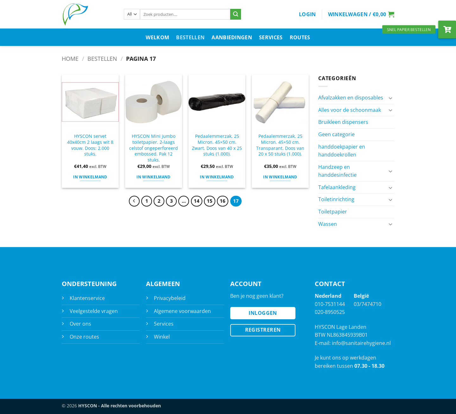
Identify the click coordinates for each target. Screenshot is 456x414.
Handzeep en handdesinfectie (337, 171)
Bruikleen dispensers (343, 121)
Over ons (80, 323)
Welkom (157, 37)
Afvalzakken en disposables (350, 97)
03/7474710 (367, 304)
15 (209, 201)
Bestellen (190, 37)
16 (222, 201)
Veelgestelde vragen (94, 311)
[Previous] (134, 201)
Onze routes (84, 336)
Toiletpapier (332, 211)
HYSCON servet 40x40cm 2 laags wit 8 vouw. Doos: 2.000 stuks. (90, 145)
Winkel (162, 336)
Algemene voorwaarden (182, 311)
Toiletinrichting (336, 199)
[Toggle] (390, 98)
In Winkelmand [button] (90, 177)
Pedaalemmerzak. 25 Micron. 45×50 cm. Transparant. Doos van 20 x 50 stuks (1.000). (280, 145)
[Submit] (235, 14)
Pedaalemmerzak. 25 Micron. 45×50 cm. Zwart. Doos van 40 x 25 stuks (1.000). (217, 145)
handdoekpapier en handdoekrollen (341, 150)
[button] (307, 14)
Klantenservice (87, 298)
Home (70, 58)
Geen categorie (336, 134)
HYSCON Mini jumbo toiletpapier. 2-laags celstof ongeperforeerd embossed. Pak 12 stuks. (153, 148)
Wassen (327, 223)
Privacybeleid (170, 298)
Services (271, 37)
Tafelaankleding (337, 187)
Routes (300, 37)
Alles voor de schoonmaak (349, 109)
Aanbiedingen (232, 37)
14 (197, 201)
